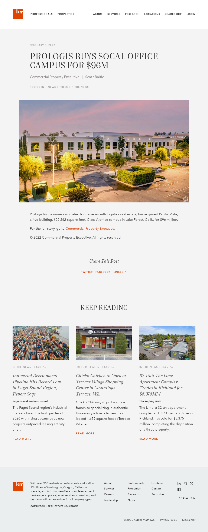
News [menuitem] (131, 500)
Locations (152, 14)
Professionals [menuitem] (136, 483)
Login (191, 14)
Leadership (173, 14)
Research (132, 14)
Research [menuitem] (133, 494)
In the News (80, 87)
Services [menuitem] (109, 488)
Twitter (87, 272)
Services (113, 14)
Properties (66, 14)
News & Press (58, 87)
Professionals (41, 14)
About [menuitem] (108, 483)
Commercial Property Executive (89, 228)
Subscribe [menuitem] (158, 494)
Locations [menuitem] (157, 483)
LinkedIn (120, 272)
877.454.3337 (186, 498)
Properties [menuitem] (134, 488)
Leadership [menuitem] (111, 500)
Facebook (103, 272)
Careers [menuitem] (109, 494)
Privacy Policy (168, 519)
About (98, 14)
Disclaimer (188, 519)
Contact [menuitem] (156, 488)
